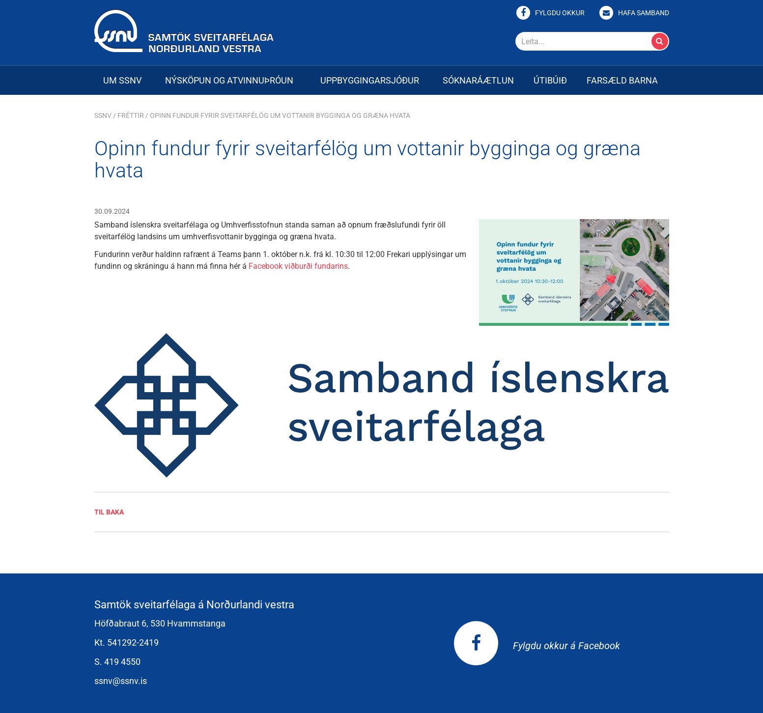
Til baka (109, 512)
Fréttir (130, 115)
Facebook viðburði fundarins (298, 266)
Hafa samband (643, 13)
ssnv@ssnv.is (120, 681)
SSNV (103, 115)
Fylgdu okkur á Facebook (537, 646)
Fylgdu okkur (560, 13)
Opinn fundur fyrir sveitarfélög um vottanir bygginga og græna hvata (280, 115)
